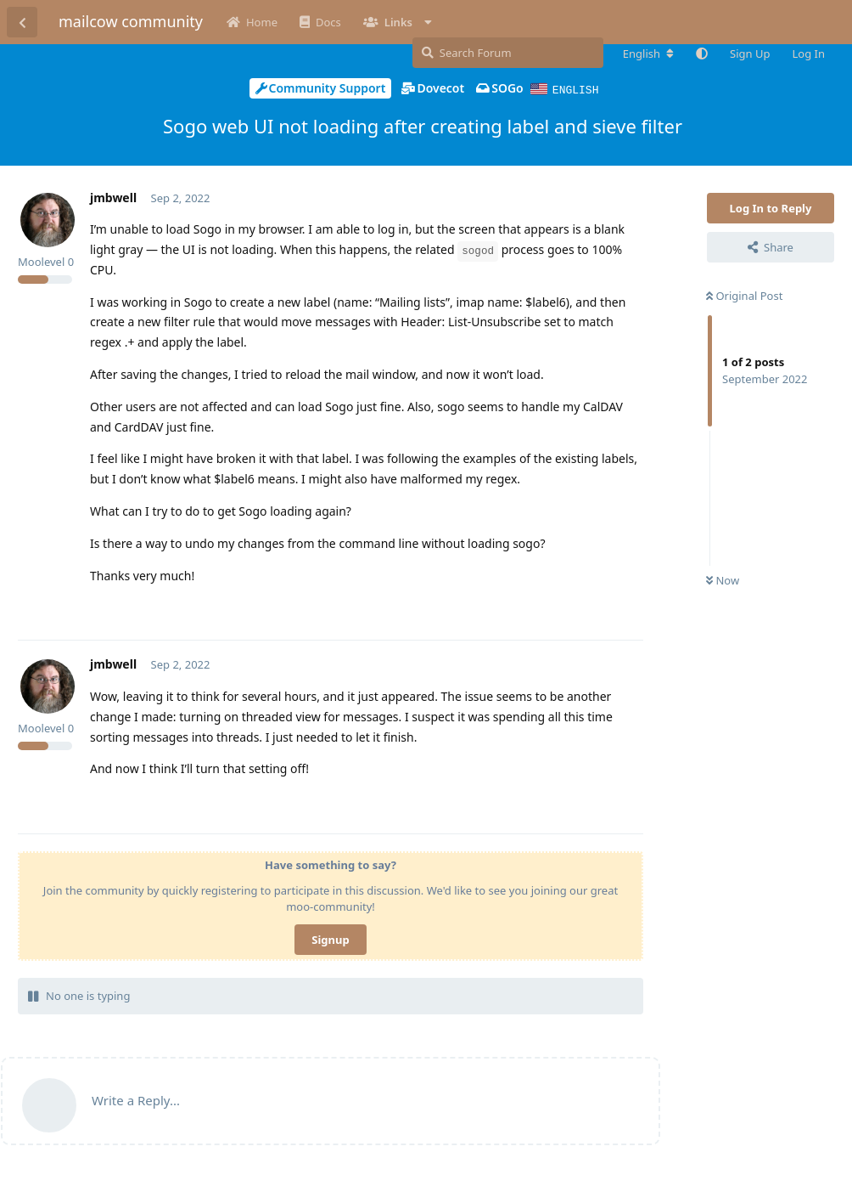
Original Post (744, 294)
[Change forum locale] (648, 53)
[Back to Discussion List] (22, 22)
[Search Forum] (507, 52)
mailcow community (131, 21)
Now (722, 579)
